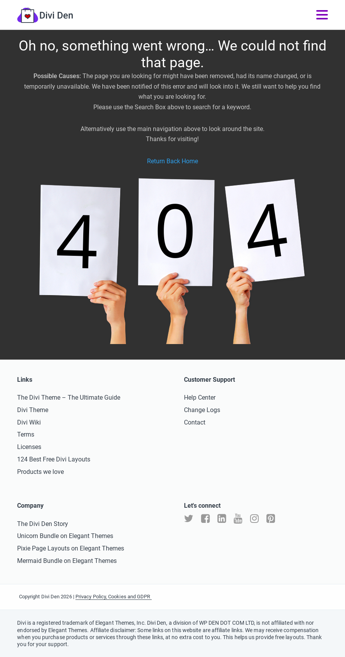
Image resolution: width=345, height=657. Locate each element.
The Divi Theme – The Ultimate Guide (68, 397)
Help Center (199, 397)
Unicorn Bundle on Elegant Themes (65, 536)
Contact (194, 422)
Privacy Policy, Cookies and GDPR (113, 596)
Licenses (29, 447)
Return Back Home (172, 161)
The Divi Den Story (42, 524)
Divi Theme (32, 410)
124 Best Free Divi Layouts (53, 459)
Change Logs (202, 410)
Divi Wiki (29, 422)
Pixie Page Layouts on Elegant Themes (70, 548)
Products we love (40, 471)
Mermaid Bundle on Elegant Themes (67, 560)
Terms (25, 434)
